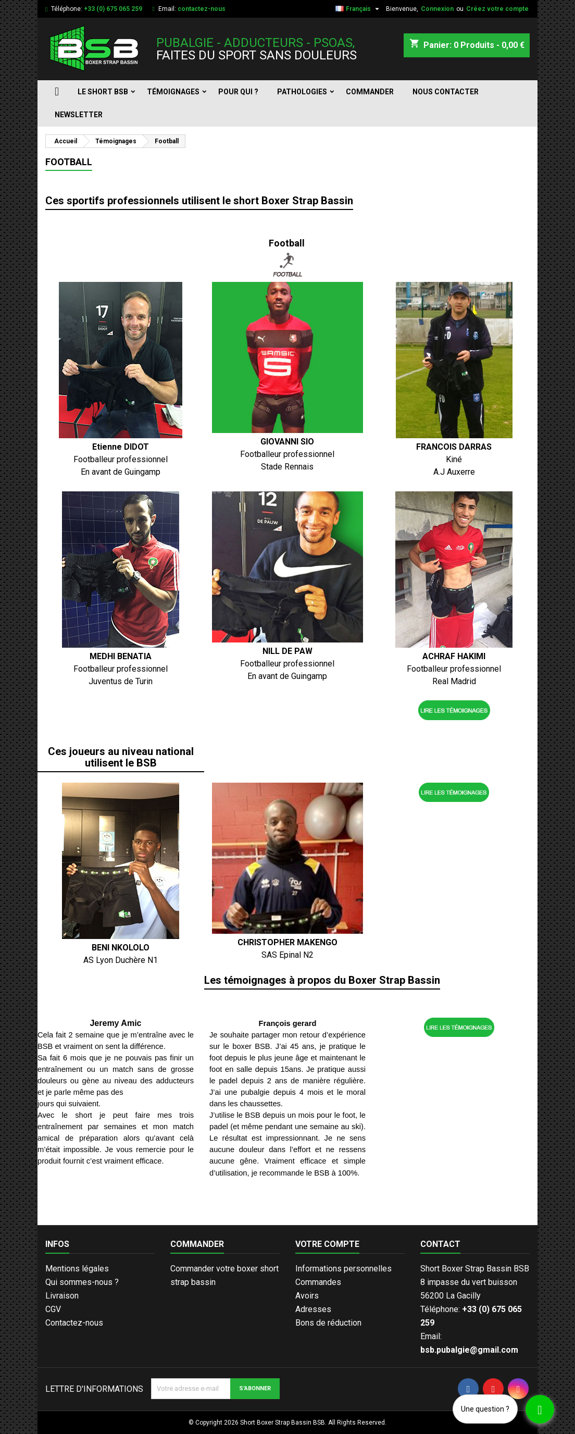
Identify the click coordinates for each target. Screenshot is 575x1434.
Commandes (318, 1282)
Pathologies (302, 92)
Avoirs (307, 1296)
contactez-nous (202, 9)
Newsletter (79, 114)
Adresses (313, 1309)
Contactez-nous (74, 1323)
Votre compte (327, 1244)
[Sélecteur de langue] (358, 9)
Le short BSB (103, 92)
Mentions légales (77, 1269)
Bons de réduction (328, 1323)
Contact (440, 1244)
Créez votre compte (497, 9)
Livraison (62, 1296)
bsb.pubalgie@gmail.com (469, 1350)
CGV (53, 1309)
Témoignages (173, 92)
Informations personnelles (343, 1269)
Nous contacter (446, 92)
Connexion (437, 9)
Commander (370, 92)
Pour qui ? (238, 92)
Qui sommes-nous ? (82, 1282)
